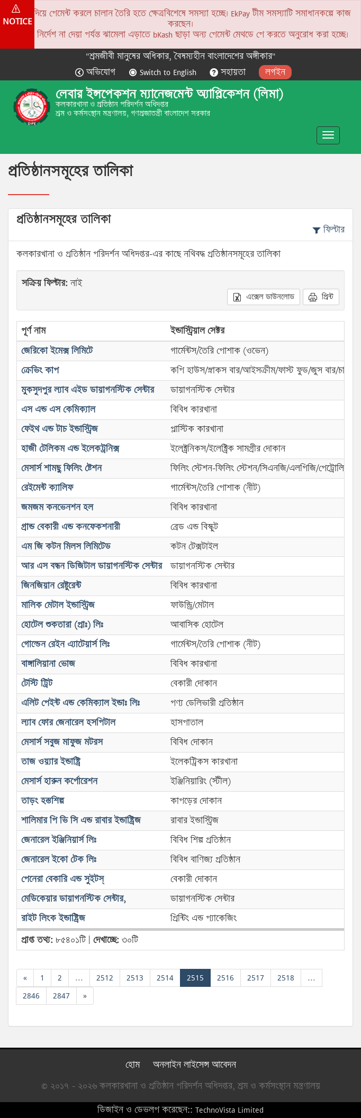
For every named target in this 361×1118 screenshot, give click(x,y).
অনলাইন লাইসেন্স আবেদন (194, 1064)
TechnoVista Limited (229, 1109)
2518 (285, 977)
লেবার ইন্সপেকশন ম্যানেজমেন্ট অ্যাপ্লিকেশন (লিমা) (169, 94)
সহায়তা (229, 72)
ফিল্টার (328, 229)
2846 (31, 995)
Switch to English (164, 72)
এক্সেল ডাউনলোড (263, 296)
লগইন (275, 72)
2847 (61, 995)
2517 (255, 977)
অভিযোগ (96, 72)
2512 (104, 977)
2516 (225, 977)
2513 (135, 977)
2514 (165, 977)
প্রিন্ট (321, 296)
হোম (132, 1064)
